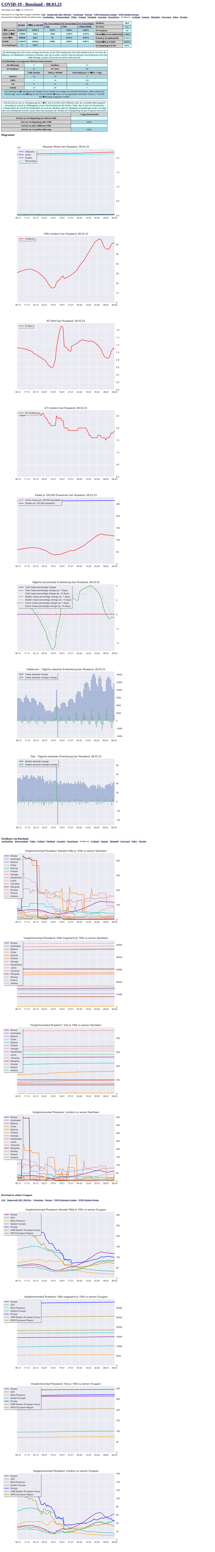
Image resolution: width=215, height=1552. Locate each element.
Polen (175, 17)
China (74, 17)
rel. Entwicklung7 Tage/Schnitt (86, 25)
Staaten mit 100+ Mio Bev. (59, 14)
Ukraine (184, 17)
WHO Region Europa (129, 14)
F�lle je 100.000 (35, 25)
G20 (43, 14)
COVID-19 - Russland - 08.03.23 (31, 4)
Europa (88, 14)
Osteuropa (78, 14)
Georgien (102, 17)
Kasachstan (113, 17)
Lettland (136, 17)
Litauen (145, 17)
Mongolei (155, 17)
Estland (82, 17)
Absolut (21, 25)
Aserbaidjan (48, 17)
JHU (18, 10)
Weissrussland (62, 17)
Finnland (92, 17)
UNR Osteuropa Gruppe (105, 14)
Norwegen (166, 17)
